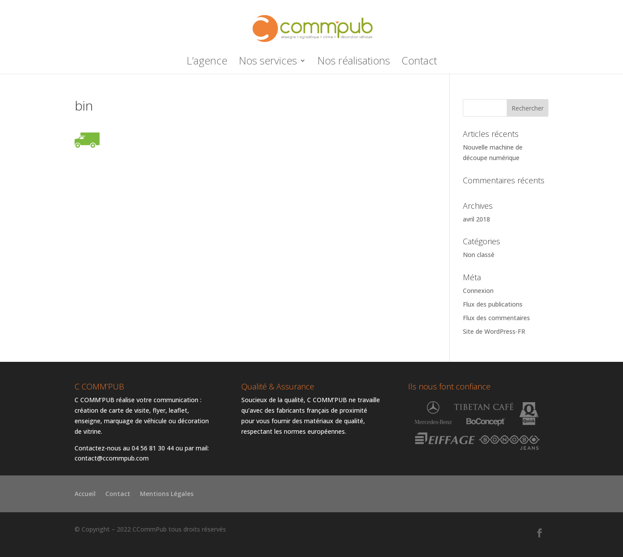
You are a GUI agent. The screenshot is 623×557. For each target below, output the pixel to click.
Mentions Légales (166, 494)
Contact (419, 62)
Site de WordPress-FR (494, 331)
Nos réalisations (353, 62)
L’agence (206, 62)
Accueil (85, 494)
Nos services (268, 62)
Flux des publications (493, 304)
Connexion (478, 290)
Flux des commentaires (496, 318)
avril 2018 (476, 219)
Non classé (478, 254)
